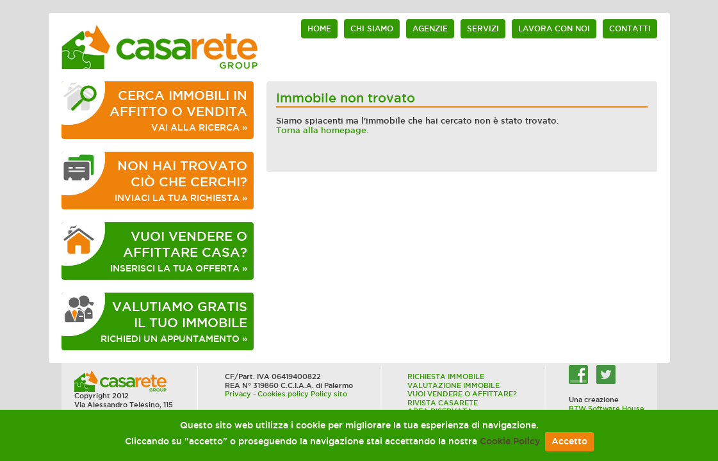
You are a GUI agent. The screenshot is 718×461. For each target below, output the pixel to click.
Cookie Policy (510, 441)
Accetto (569, 441)
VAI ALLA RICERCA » (178, 110)
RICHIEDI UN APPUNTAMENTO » (174, 321)
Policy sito (329, 394)
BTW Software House (606, 408)
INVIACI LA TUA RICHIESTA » (181, 180)
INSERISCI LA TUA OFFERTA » (178, 251)
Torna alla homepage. (322, 130)
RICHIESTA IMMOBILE (445, 376)
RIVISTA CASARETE (442, 403)
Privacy (238, 394)
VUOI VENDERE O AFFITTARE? (462, 394)
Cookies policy (283, 394)
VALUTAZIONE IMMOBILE (453, 385)
